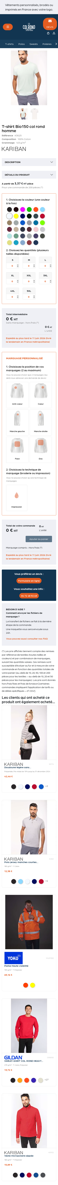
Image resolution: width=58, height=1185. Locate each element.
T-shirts (9, 43)
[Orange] (26, 1080)
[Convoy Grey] (42, 1175)
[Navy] (27, 786)
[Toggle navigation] (8, 27)
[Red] (34, 786)
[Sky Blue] (20, 881)
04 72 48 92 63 (29, 595)
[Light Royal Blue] (41, 786)
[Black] (13, 786)
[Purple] (33, 1080)
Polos (21, 43)
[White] (20, 786)
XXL (29, 275)
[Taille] (12, 266)
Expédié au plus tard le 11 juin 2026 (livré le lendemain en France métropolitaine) (28, 340)
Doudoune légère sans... (17, 767)
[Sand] (40, 1080)
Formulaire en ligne (29, 580)
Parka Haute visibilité (16, 965)
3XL (45, 275)
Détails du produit (17, 174)
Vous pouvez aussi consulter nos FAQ (27, 638)
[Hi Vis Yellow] (32, 985)
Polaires (47, 43)
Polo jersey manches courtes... (21, 862)
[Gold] (19, 1080)
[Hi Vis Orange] (25, 985)
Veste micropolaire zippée (18, 1155)
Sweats (34, 43)
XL (12, 275)
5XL (29, 290)
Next (56, 43)
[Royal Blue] (36, 1175)
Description (12, 162)
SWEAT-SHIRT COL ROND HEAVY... (23, 1060)
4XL (12, 290)
